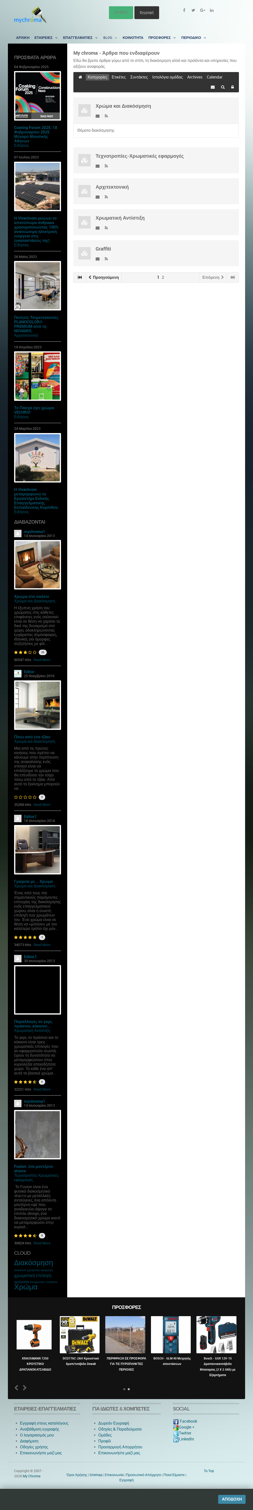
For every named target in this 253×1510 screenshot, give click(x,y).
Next (24, 1387)
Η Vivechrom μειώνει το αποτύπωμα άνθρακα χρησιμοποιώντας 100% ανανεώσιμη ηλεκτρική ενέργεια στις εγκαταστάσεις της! (36, 229)
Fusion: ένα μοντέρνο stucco (33, 1168)
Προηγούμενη (103, 277)
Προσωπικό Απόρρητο (143, 1475)
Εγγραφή (147, 12)
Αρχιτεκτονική (26, 335)
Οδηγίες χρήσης (34, 1447)
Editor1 (30, 816)
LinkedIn (183, 1439)
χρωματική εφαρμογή (39, 1270)
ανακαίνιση (20, 1270)
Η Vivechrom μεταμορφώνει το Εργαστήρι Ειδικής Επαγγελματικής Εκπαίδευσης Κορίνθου (36, 498)
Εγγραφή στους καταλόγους (44, 1423)
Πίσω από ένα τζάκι (32, 737)
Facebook (185, 1421)
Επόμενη (213, 277)
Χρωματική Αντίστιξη (32, 1030)
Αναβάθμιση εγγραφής (39, 1429)
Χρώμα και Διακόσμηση (34, 601)
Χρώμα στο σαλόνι (31, 596)
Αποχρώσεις (37, 1282)
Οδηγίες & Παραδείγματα (120, 1429)
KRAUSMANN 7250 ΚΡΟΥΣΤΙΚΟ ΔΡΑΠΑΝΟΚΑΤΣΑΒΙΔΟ (35, 1364)
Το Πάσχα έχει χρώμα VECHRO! (34, 410)
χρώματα (21, 1282)
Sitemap (96, 1475)
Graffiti (103, 249)
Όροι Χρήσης (77, 1475)
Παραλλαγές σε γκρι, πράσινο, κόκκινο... (33, 1023)
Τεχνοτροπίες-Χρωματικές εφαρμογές (36, 1177)
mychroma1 (34, 531)
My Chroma (32, 1476)
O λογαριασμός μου (37, 1435)
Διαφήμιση (29, 1441)
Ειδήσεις (21, 145)
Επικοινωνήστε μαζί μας (41, 1453)
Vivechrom (52, 1282)
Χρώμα (26, 1286)
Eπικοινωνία (114, 1475)
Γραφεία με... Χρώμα (33, 881)
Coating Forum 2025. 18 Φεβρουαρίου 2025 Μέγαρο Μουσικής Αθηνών (35, 134)
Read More (42, 660)
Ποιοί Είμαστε (174, 1475)
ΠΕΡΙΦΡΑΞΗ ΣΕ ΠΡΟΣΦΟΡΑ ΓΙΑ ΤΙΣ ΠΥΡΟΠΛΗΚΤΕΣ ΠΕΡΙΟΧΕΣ (126, 1364)
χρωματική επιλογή (32, 1275)
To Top (209, 1471)
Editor (29, 671)
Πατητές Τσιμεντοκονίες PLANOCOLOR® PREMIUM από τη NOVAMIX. (36, 324)
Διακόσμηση (33, 1262)
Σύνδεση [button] (121, 12)
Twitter (182, 1433)
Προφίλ (104, 1441)
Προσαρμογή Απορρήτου (120, 1447)
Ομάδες (105, 1435)
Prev (17, 1387)
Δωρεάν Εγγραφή (113, 1423)
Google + (183, 1427)
